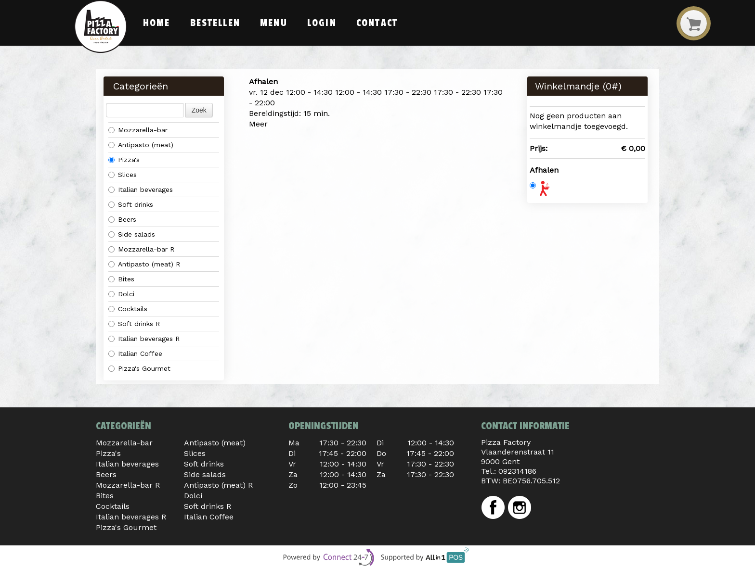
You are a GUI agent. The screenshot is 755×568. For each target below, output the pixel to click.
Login (321, 23)
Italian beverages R (144, 338)
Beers (122, 219)
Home (156, 23)
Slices (122, 174)
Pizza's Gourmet (139, 368)
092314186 (517, 471)
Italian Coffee (135, 353)
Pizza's (124, 160)
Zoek (199, 110)
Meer (258, 123)
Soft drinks (130, 204)
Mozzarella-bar (138, 130)
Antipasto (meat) (140, 145)
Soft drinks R (134, 324)
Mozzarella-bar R (141, 249)
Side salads (131, 234)
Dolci (121, 294)
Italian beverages (140, 189)
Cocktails (127, 309)
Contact (377, 23)
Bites (121, 279)
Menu (273, 23)
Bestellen (215, 23)
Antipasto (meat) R (144, 264)
